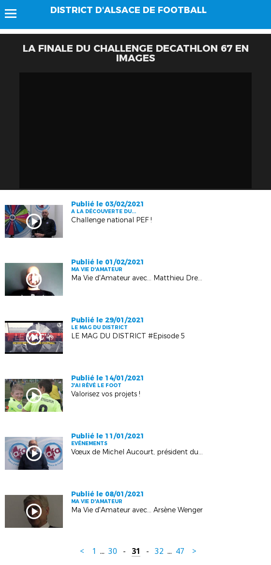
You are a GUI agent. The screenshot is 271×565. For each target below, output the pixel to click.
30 (112, 551)
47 (180, 551)
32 (159, 551)
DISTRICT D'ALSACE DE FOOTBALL (128, 10)
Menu (15, 13)
